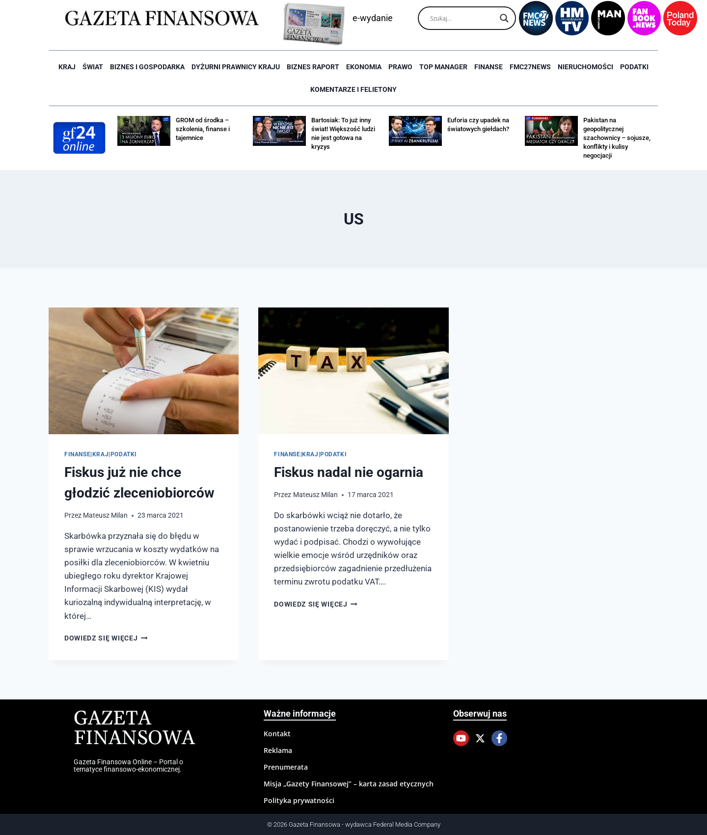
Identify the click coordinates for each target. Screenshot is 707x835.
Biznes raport (313, 67)
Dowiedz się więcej (106, 638)
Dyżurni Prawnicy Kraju (235, 67)
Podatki (634, 67)
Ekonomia (363, 67)
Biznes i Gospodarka (147, 67)
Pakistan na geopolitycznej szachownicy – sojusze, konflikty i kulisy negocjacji (617, 137)
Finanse (488, 67)
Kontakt (277, 733)
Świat (92, 67)
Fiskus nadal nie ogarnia (348, 472)
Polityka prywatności (299, 800)
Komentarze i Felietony (353, 89)
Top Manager (443, 67)
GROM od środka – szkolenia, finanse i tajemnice (203, 128)
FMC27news (530, 67)
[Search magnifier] (504, 18)
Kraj (67, 67)
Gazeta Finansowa (134, 728)
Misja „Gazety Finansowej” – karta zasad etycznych (349, 783)
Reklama (278, 750)
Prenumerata (286, 767)
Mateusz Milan (105, 515)
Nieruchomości (585, 67)
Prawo (400, 67)
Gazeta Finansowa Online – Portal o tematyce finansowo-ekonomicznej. (128, 765)
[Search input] (462, 18)
